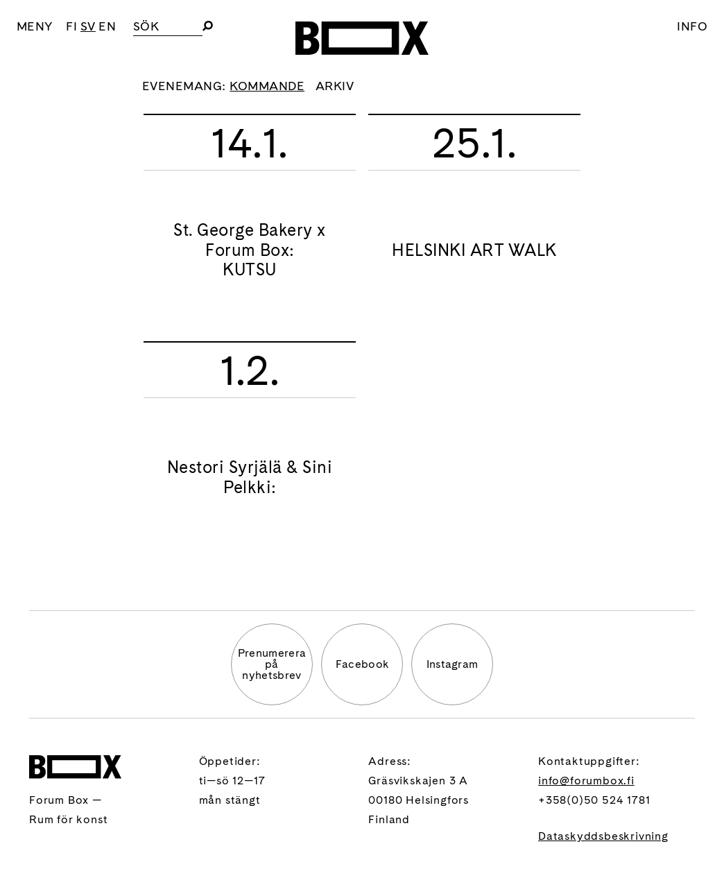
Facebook (362, 664)
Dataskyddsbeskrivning (603, 836)
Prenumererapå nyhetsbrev (272, 664)
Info (692, 26)
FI (71, 26)
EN (107, 26)
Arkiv (335, 85)
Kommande (267, 85)
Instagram (452, 664)
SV (88, 26)
